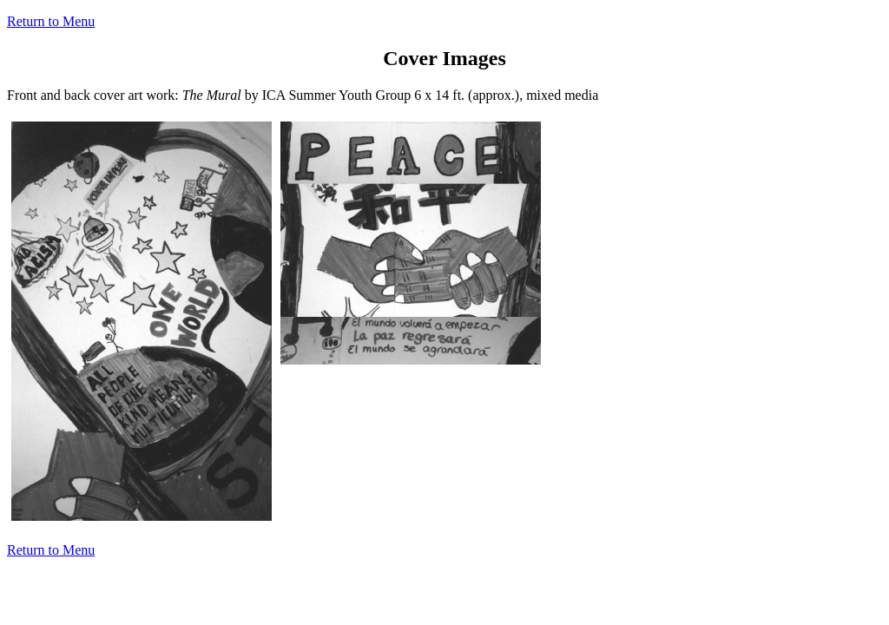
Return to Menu (51, 21)
